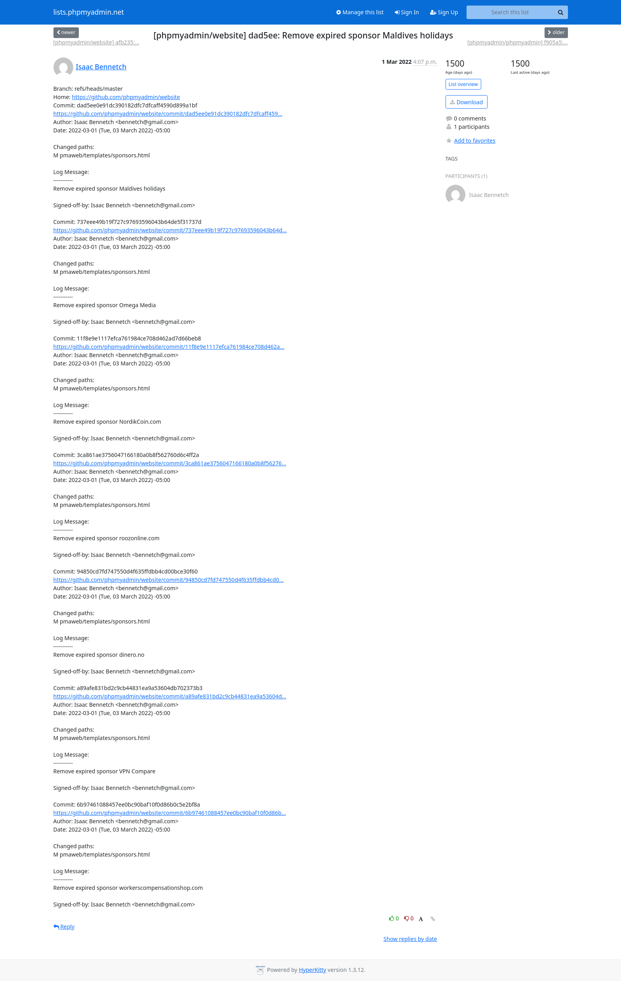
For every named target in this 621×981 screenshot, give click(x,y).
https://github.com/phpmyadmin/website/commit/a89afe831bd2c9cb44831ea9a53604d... (169, 696)
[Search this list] (510, 12)
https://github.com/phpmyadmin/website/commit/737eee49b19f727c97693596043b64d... (170, 230)
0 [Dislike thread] (409, 918)
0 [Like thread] (394, 918)
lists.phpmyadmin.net (88, 12)
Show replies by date (410, 939)
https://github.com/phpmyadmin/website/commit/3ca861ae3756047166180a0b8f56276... (169, 463)
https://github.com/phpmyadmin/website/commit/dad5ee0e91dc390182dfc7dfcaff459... (167, 113)
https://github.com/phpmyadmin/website (126, 97)
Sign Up (444, 12)
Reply (64, 926)
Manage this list (360, 12)
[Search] (561, 12)
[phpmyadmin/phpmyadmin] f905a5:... (517, 42)
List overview (463, 84)
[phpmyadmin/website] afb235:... (96, 42)
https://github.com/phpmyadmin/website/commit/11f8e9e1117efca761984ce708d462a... (168, 346)
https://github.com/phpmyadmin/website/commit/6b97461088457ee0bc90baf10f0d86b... (169, 813)
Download (466, 102)
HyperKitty (312, 969)
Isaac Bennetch (101, 66)
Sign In (407, 12)
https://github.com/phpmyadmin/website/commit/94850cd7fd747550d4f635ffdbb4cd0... (168, 579)
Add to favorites (470, 140)
